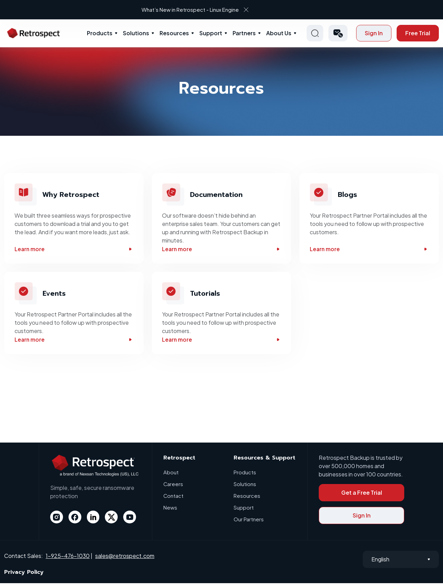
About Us (278, 33)
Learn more (74, 250)
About (171, 477)
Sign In (374, 33)
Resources (174, 33)
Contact (173, 500)
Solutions (136, 33)
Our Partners (249, 524)
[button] (337, 33)
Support (210, 33)
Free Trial (417, 33)
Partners (244, 33)
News (170, 512)
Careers (173, 488)
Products (99, 33)
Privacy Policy (24, 577)
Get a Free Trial (361, 497)
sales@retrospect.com (124, 560)
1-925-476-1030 (68, 560)
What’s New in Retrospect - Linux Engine (216, 9)
